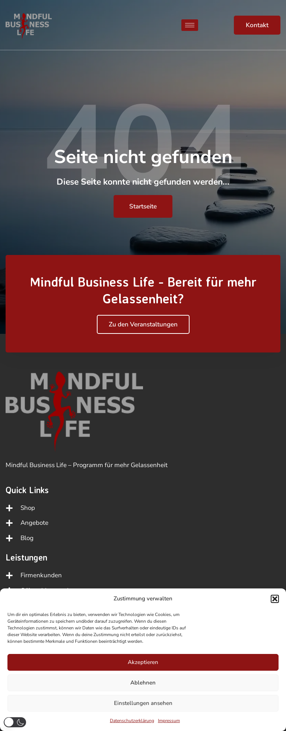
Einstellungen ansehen (143, 703)
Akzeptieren (143, 662)
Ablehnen (143, 682)
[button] (275, 599)
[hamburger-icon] (189, 25)
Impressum (169, 721)
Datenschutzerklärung (132, 721)
